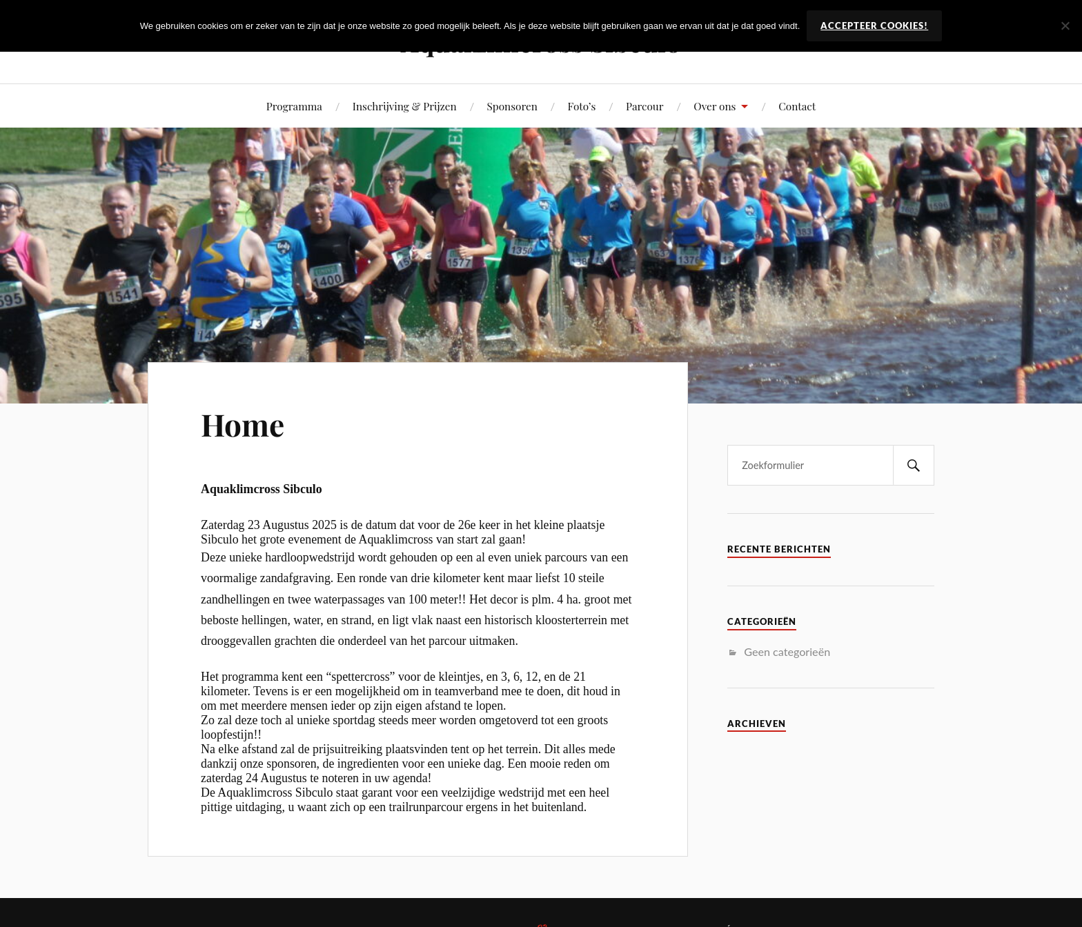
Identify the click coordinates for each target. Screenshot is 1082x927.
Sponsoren (512, 106)
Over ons (715, 106)
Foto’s (582, 106)
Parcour (644, 106)
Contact (797, 106)
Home (242, 423)
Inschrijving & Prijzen (405, 106)
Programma (294, 106)
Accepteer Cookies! (874, 25)
